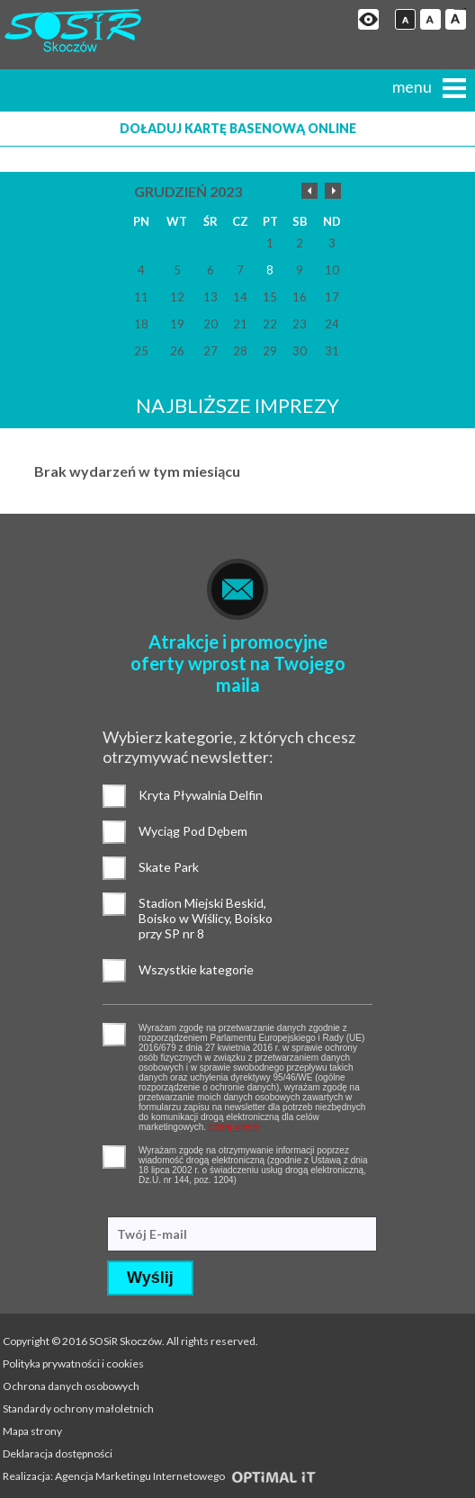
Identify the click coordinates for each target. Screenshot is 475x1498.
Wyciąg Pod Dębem (114, 832)
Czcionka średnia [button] (430, 19)
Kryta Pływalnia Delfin (114, 796)
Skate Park (114, 868)
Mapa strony (32, 1431)
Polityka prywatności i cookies (73, 1363)
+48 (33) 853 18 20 (59, 88)
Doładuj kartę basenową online (238, 128)
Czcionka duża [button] (455, 19)
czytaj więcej (234, 1127)
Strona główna (23, 88)
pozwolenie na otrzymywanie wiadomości (114, 1157)
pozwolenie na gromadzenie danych (114, 1034)
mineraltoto (463, 9)
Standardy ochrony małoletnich (78, 1408)
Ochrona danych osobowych (71, 1386)
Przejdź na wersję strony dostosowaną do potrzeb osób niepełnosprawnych (368, 19)
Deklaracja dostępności (57, 1453)
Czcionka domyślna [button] (405, 19)
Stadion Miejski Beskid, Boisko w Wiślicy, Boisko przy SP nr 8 (114, 904)
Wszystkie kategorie (114, 970)
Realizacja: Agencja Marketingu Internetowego (160, 1476)
